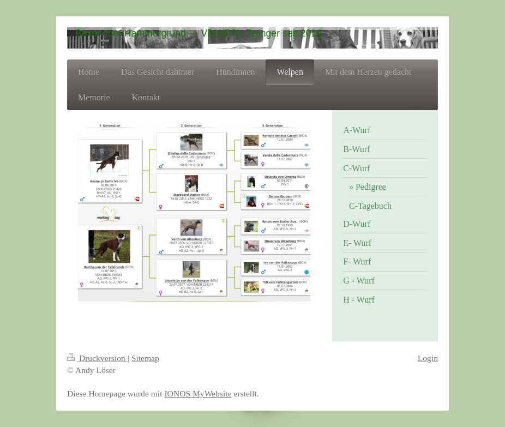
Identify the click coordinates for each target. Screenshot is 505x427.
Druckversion (97, 358)
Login (428, 358)
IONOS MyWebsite (197, 393)
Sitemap (145, 358)
